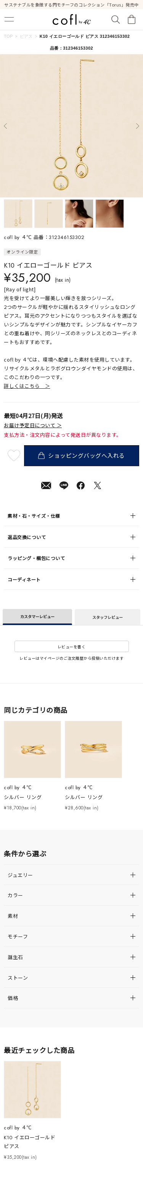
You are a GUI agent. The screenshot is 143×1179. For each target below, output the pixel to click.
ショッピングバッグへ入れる (81, 455)
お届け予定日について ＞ (33, 425)
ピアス (26, 36)
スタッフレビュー (107, 617)
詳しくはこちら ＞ (27, 385)
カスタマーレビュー (37, 616)
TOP (8, 36)
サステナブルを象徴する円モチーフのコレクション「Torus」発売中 (71, 4)
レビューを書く (72, 646)
